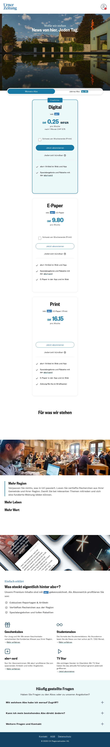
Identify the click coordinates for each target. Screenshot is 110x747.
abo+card (48, 175)
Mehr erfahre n (65, 642)
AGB (52, 736)
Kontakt (43, 736)
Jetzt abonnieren (66, 671)
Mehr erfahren (13, 642)
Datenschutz (64, 736)
